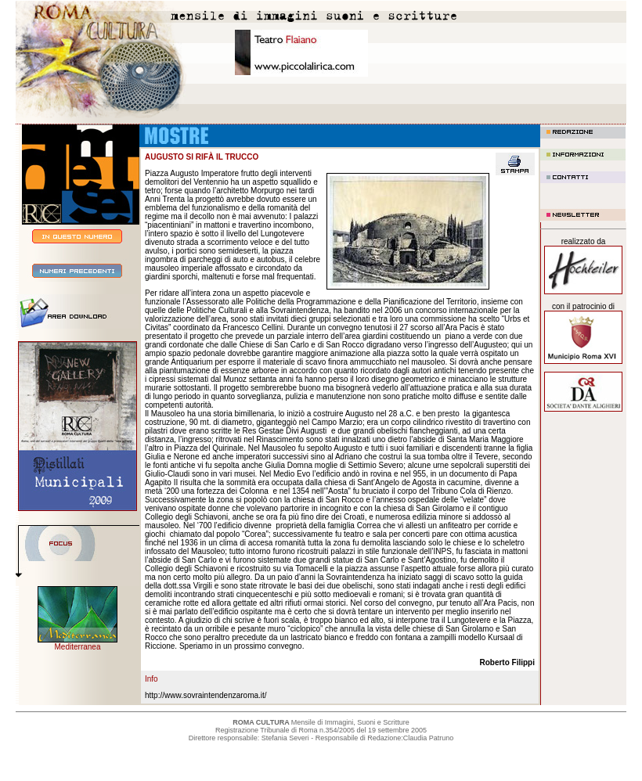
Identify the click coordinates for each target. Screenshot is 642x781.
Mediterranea (78, 646)
